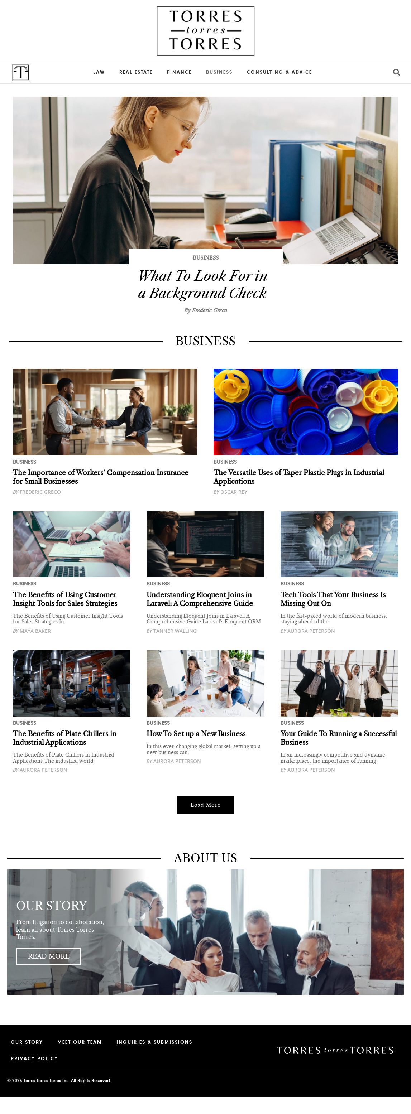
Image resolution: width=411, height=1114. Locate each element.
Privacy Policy (34, 1076)
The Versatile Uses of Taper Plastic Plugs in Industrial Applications (302, 494)
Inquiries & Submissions (154, 1059)
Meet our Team (79, 1059)
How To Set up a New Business (198, 751)
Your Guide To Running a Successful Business (323, 755)
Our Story (27, 1059)
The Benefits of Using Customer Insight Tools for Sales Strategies (67, 616)
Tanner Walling (172, 648)
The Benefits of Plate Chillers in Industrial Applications (66, 755)
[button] (205, 822)
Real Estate (136, 72)
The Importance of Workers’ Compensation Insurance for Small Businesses (103, 494)
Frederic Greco (37, 509)
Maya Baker (32, 648)
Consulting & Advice (279, 72)
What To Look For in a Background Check (202, 293)
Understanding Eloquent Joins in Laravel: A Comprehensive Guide (202, 616)
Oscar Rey (230, 509)
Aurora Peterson (308, 648)
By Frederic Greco (205, 327)
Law (99, 72)
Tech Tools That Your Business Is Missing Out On (336, 616)
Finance (179, 72)
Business (219, 72)
